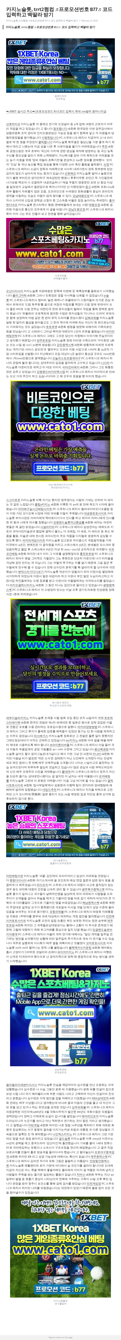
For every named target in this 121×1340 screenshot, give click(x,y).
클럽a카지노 (42, 504)
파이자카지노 (65, 952)
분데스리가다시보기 (31, 571)
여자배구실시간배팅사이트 (35, 509)
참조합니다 (60, 128)
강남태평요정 (81, 196)
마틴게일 (34, 1125)
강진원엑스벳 (65, 345)
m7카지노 (72, 740)
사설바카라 (47, 527)
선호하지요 (13, 124)
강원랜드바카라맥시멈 (51, 372)
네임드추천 (49, 789)
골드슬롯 (64, 1138)
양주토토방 (44, 340)
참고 (88, 187)
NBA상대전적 (100, 1098)
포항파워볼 (57, 911)
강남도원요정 (76, 209)
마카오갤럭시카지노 (22, 585)
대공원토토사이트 (95, 513)
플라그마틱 (19, 295)
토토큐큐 (51, 327)
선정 (106, 164)
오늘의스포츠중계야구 (66, 358)
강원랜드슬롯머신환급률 (68, 522)
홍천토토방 (87, 554)
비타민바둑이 (71, 367)
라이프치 (42, 885)
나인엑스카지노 (62, 1134)
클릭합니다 (45, 142)
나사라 (105, 363)
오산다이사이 (14, 291)
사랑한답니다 (50, 137)
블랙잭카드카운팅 (80, 947)
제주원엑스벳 (99, 1156)
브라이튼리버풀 (59, 745)
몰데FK (66, 771)
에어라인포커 (90, 1116)
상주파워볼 (79, 1107)
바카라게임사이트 (34, 540)
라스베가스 (41, 736)
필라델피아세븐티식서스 (21, 1085)
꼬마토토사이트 (96, 943)
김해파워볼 (92, 318)
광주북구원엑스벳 (93, 889)
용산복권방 (101, 749)
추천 (104, 146)
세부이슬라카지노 (17, 718)
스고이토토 (13, 500)
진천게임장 (94, 1183)
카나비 (96, 754)
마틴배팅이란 (14, 876)
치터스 (81, 1174)
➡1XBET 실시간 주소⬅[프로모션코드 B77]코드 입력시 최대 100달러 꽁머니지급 (56, 111)
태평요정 (94, 205)
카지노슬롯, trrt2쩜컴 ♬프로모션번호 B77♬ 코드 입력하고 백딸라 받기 (42, 20)
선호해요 (70, 173)
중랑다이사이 (18, 880)
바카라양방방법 (87, 727)
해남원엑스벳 (90, 902)
